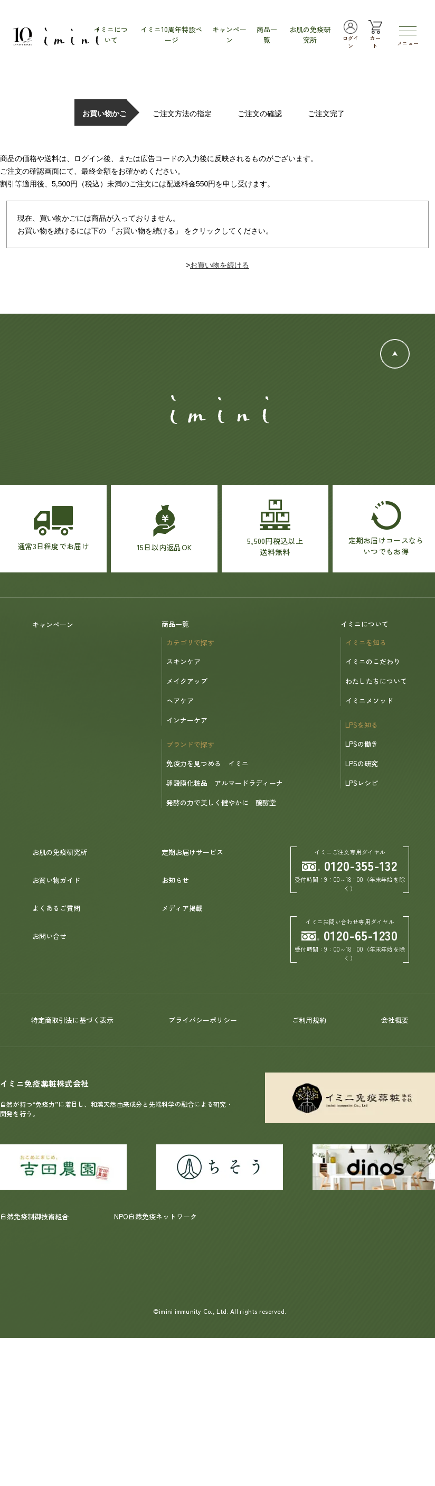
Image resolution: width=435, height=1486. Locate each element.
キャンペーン (52, 624)
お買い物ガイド (56, 880)
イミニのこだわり (372, 661)
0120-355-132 (350, 865)
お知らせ (175, 880)
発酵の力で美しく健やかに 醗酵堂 (221, 802)
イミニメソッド (369, 700)
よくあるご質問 (56, 908)
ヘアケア (180, 700)
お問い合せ (49, 936)
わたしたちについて (376, 681)
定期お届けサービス (192, 852)
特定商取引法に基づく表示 (72, 1020)
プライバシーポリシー (202, 1020)
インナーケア (186, 720)
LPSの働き (361, 744)
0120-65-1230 (350, 935)
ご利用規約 (309, 1020)
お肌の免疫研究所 (59, 852)
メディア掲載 (182, 908)
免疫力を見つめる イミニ (207, 763)
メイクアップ (186, 681)
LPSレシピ (361, 783)
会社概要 (395, 1020)
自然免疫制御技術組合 (34, 1216)
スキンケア (183, 661)
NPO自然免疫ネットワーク (155, 1216)
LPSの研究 (361, 763)
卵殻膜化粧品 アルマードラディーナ (224, 783)
